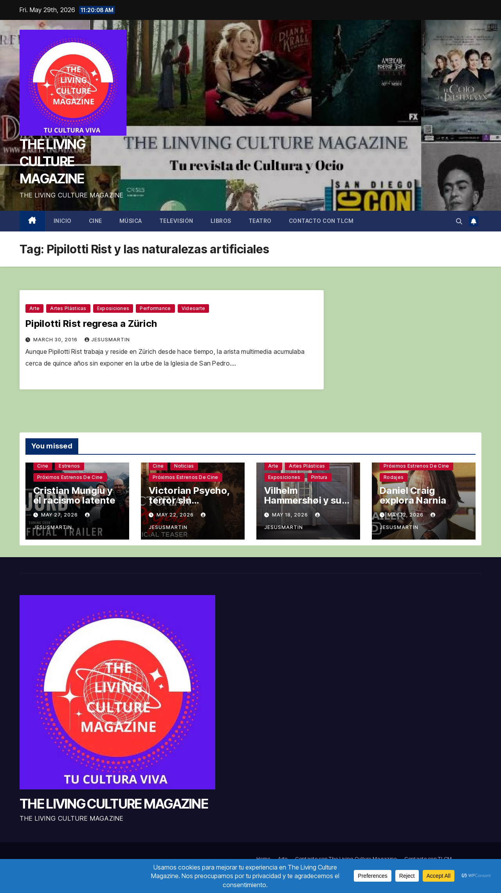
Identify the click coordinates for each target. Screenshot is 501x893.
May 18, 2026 (291, 515)
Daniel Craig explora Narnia (413, 495)
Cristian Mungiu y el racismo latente (74, 495)
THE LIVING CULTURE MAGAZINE (52, 161)
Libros (221, 220)
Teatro (260, 220)
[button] (459, 221)
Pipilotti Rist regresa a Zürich (91, 323)
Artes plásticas (68, 308)
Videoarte (193, 308)
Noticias (184, 466)
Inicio (63, 220)
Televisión (176, 220)
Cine (95, 220)
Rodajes (394, 477)
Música (130, 220)
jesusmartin (107, 339)
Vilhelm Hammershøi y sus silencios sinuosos (306, 500)
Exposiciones (113, 308)
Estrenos (69, 466)
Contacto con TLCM (321, 220)
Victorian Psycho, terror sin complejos (189, 500)
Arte (34, 308)
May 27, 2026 (60, 515)
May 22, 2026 (176, 515)
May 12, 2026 (406, 515)
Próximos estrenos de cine (70, 477)
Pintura (319, 477)
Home (263, 858)
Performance (155, 308)
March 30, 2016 (56, 339)
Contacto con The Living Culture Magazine (345, 858)
